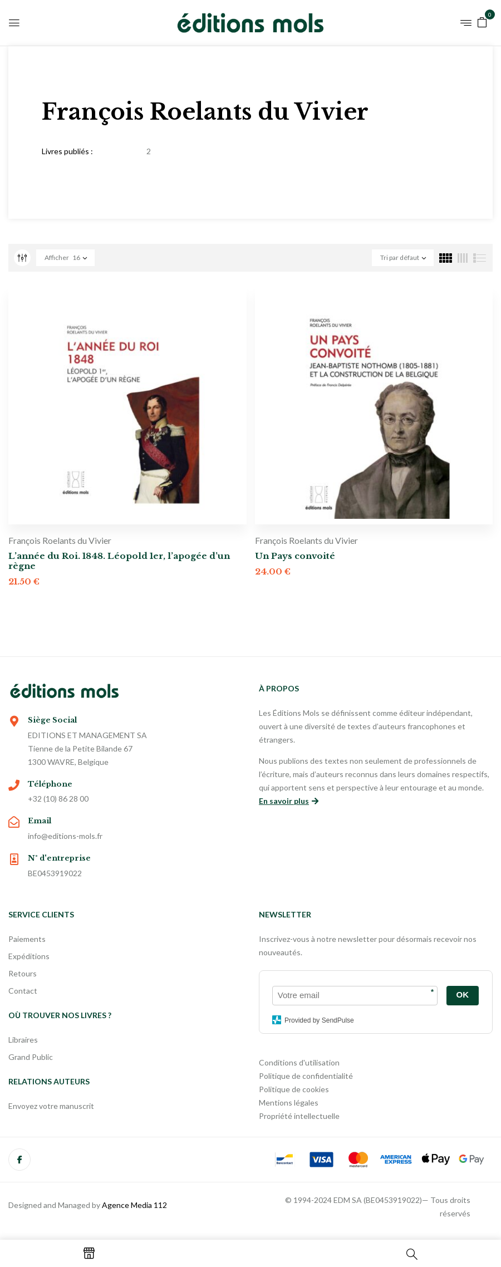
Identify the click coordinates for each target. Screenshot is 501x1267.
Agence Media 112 (134, 1205)
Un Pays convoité (295, 556)
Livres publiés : (67, 151)
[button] (482, 21)
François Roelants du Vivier (59, 540)
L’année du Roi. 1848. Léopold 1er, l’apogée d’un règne (119, 561)
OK (462, 994)
